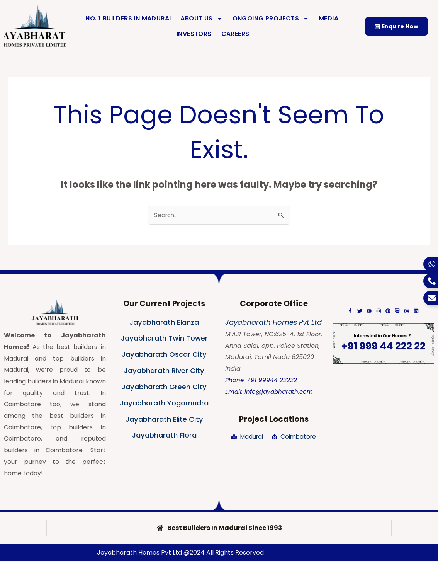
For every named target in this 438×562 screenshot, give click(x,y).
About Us (201, 19)
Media (328, 18)
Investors (194, 33)
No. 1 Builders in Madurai (128, 18)
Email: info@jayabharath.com (270, 392)
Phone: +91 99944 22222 (261, 380)
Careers (235, 33)
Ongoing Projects (271, 19)
